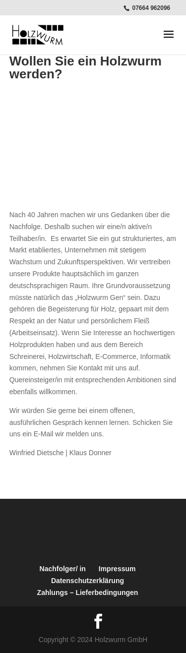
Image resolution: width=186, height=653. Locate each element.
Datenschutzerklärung (87, 581)
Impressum (117, 569)
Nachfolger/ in (63, 569)
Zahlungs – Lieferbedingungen (87, 592)
